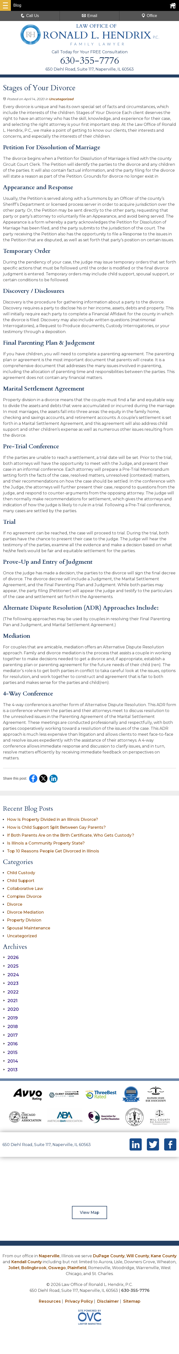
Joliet (14, 1267)
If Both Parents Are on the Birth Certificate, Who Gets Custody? (71, 835)
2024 (11, 974)
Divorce (14, 904)
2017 (10, 1035)
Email (89, 16)
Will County (137, 1256)
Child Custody (21, 872)
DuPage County (109, 1256)
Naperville (49, 1256)
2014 (10, 1061)
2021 (10, 1000)
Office (149, 16)
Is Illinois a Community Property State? (46, 843)
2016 (10, 1043)
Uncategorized (61, 99)
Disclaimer (108, 1301)
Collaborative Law (25, 888)
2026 (11, 957)
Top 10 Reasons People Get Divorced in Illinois (53, 851)
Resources (50, 1301)
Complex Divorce (24, 896)
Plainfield (76, 1267)
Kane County (164, 1256)
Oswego (57, 1267)
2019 (10, 1018)
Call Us (30, 16)
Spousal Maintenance (28, 928)
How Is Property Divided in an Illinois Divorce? (52, 819)
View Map (89, 1212)
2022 (11, 992)
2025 (11, 966)
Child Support (20, 880)
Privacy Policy (79, 1301)
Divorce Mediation (25, 912)
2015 (10, 1052)
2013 (10, 1069)
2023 (11, 983)
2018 (10, 1026)
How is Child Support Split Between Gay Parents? (56, 827)
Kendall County (26, 1262)
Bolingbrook (33, 1267)
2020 (11, 1009)
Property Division (24, 920)
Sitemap (131, 1301)
